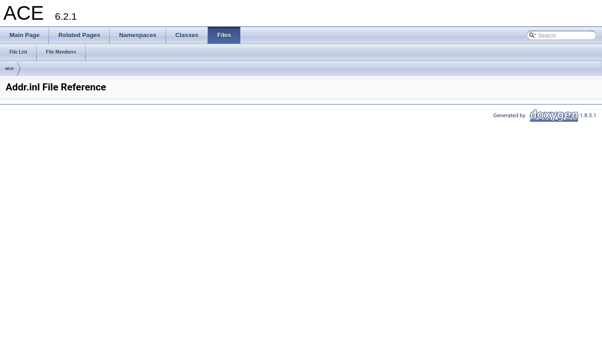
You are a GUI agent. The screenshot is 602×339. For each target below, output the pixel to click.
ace (9, 68)
